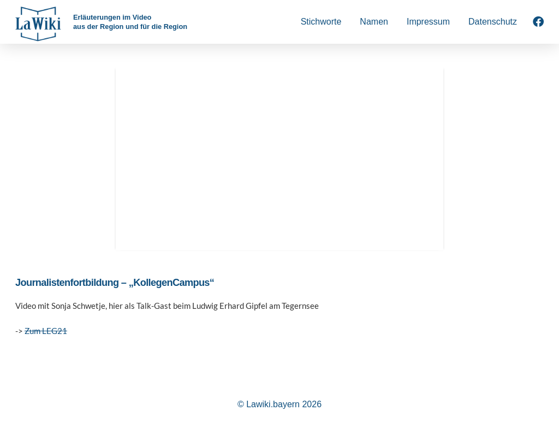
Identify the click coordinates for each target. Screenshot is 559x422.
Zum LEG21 (46, 331)
